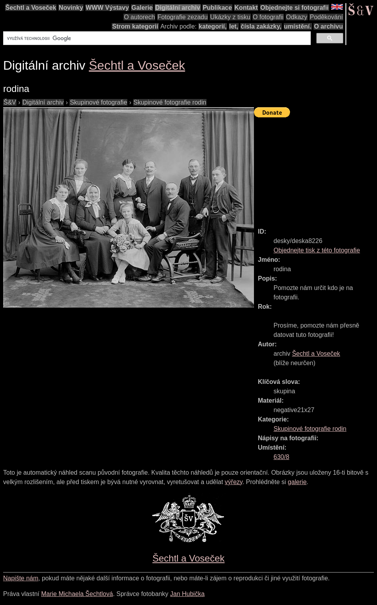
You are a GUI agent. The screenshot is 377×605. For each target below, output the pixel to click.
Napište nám (20, 578)
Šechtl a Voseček (30, 7)
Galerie (141, 7)
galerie (297, 482)
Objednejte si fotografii (294, 7)
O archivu (328, 26)
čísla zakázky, (261, 26)
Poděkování (326, 17)
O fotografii (268, 17)
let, (233, 26)
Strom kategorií (135, 26)
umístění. (298, 26)
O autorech (139, 17)
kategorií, (213, 26)
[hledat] (156, 38)
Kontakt (246, 7)
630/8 (281, 457)
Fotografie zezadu (183, 17)
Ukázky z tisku (230, 17)
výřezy (234, 482)
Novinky (71, 7)
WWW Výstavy (107, 7)
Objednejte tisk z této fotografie (317, 250)
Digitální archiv (177, 7)
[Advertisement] (315, 169)
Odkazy (296, 17)
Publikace (217, 7)
